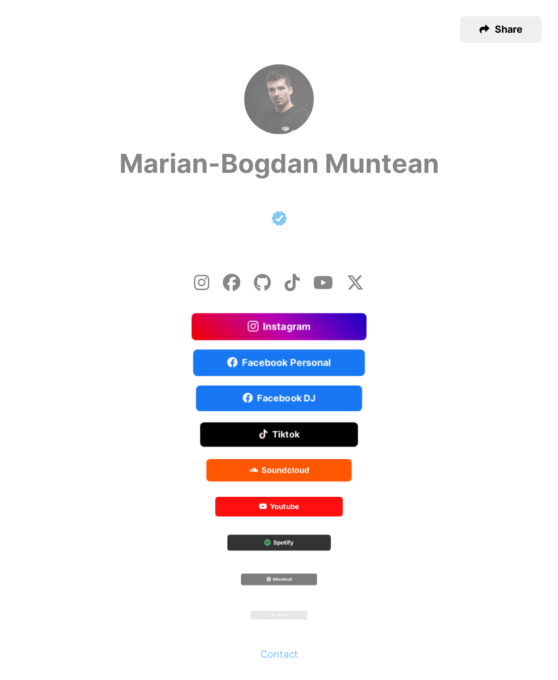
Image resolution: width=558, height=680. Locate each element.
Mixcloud (278, 579)
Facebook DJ (279, 399)
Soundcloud (279, 471)
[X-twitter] (355, 282)
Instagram (279, 327)
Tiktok (279, 435)
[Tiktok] (292, 282)
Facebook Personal (278, 363)
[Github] (262, 282)
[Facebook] (231, 282)
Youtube (279, 507)
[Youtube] (323, 282)
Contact (279, 654)
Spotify (279, 543)
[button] (501, 29)
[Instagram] (202, 282)
